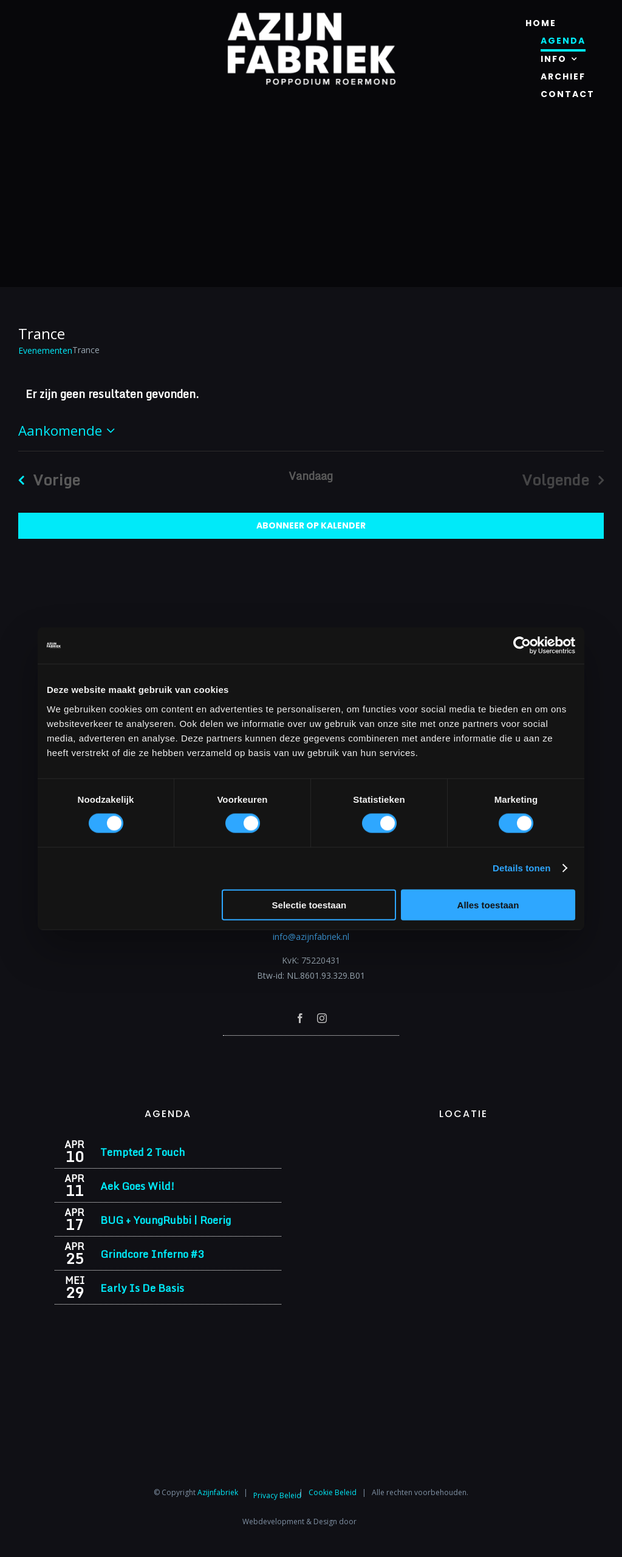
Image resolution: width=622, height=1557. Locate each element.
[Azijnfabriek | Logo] (311, 16)
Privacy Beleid (277, 1495)
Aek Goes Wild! (137, 1186)
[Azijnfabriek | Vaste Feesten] (463, 1143)
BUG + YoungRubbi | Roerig (165, 1220)
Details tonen (521, 868)
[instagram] (322, 1018)
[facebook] (300, 1018)
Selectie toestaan (309, 904)
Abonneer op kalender (311, 526)
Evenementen (45, 350)
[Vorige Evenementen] (44, 479)
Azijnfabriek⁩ (217, 1492)
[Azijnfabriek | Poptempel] (311, 1052)
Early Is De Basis (142, 1288)
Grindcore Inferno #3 (151, 1254)
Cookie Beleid (333, 1492)
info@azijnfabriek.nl (311, 936)
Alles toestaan (488, 904)
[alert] (311, 394)
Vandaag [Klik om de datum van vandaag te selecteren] (311, 476)
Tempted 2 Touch (142, 1152)
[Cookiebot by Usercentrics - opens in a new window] (522, 646)
